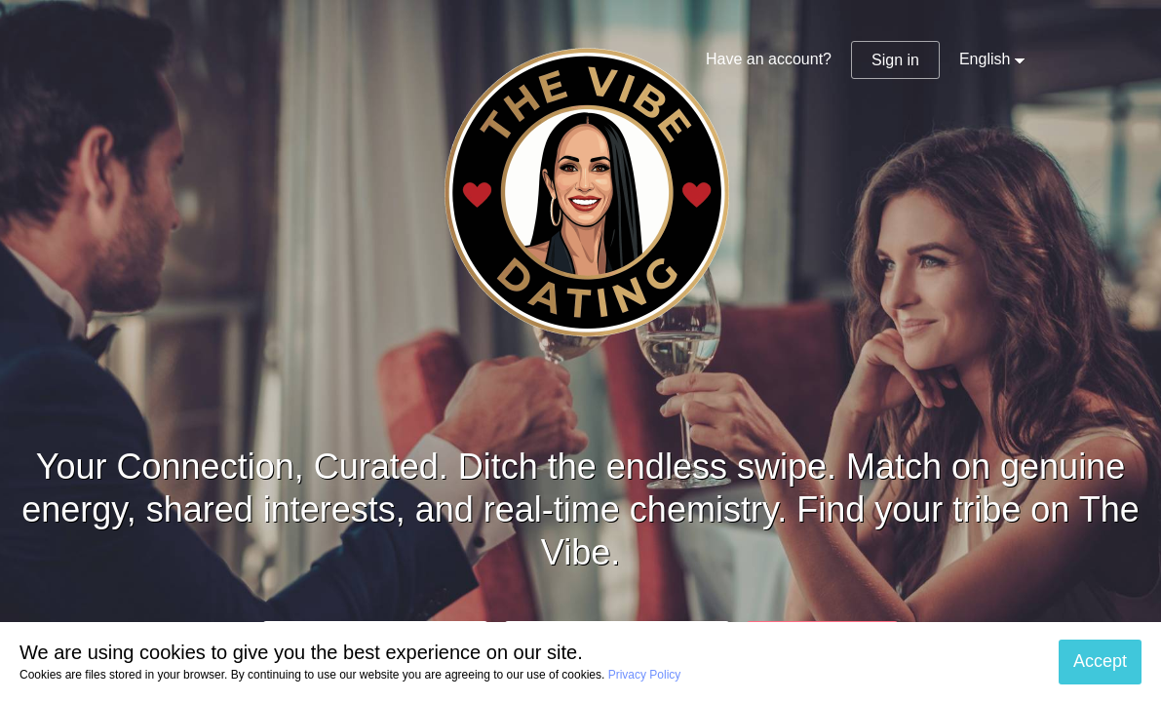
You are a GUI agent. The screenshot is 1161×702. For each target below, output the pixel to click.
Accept (1100, 661)
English (984, 59)
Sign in (895, 60)
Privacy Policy (644, 675)
